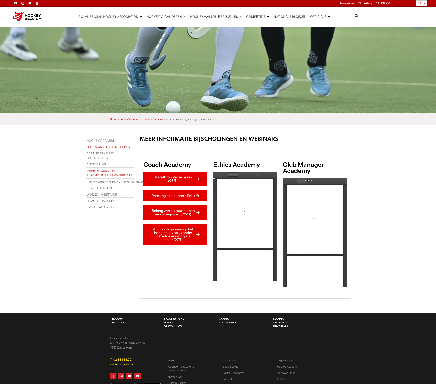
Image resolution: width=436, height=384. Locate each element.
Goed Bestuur (230, 366)
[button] (111, 16)
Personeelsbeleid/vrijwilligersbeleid (110, 182)
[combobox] (390, 16)
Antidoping (96, 164)
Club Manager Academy (106, 147)
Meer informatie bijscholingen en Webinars (109, 173)
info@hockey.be (121, 364)
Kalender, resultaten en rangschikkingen (182, 368)
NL (420, 3)
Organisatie (229, 360)
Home (113, 119)
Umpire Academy (100, 207)
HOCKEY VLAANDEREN (227, 321)
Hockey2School (286, 373)
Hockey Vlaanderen (130, 119)
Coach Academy (100, 201)
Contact (227, 379)
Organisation (285, 360)
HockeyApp (175, 376)
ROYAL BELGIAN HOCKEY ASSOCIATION (174, 322)
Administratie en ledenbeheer (100, 155)
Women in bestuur (101, 194)
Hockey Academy (153, 119)
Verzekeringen (99, 188)
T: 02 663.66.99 (121, 359)
